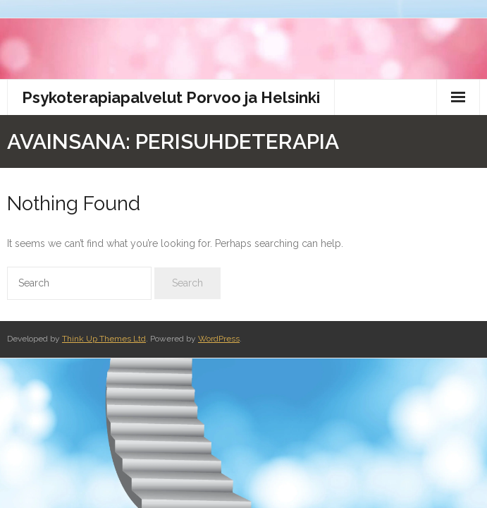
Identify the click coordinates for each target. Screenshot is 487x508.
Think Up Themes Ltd (104, 339)
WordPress (219, 339)
